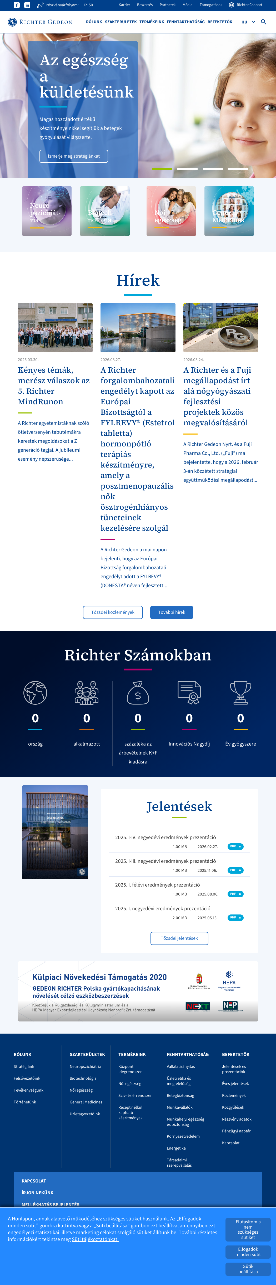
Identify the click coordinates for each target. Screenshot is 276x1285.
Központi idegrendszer (130, 1069)
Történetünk (25, 1102)
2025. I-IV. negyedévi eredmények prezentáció (165, 837)
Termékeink (151, 22)
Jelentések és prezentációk (234, 1069)
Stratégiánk (24, 1066)
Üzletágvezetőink (85, 1114)
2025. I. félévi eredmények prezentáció (157, 885)
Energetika (176, 1148)
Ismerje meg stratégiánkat (74, 156)
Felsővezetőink (27, 1078)
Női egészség (81, 1090)
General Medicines (86, 1102)
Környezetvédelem (183, 1136)
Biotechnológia (83, 1078)
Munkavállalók (180, 1107)
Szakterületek (121, 22)
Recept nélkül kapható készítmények (130, 1112)
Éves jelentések (235, 1084)
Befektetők (220, 22)
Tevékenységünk (28, 1090)
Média (188, 5)
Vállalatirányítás (181, 1066)
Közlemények (234, 1095)
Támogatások (211, 5)
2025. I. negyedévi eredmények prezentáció (162, 908)
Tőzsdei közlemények (112, 612)
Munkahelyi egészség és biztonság (185, 1121)
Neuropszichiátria (85, 1066)
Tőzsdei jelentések (179, 938)
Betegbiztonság (180, 1095)
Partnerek (167, 5)
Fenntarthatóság (186, 22)
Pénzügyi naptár (236, 1131)
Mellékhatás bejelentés (50, 1205)
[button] (20, 105)
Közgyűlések (233, 1107)
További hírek (171, 612)
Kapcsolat (230, 1143)
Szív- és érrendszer (135, 1095)
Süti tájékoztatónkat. (95, 1239)
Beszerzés (145, 5)
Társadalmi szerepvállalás (179, 1162)
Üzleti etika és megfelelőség (179, 1081)
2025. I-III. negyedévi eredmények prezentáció (165, 861)
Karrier (124, 5)
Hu (245, 22)
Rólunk (94, 22)
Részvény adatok (237, 1119)
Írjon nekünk (37, 1193)
